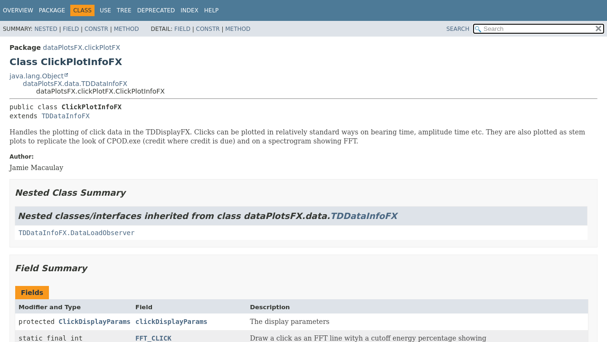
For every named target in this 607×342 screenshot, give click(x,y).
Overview (18, 10)
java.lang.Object (36, 76)
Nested (45, 29)
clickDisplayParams (171, 321)
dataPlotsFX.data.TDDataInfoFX (75, 83)
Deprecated (156, 10)
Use (105, 10)
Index (189, 10)
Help (211, 10)
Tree (124, 10)
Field (71, 29)
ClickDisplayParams (94, 321)
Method (126, 29)
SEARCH (458, 29)
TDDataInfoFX (65, 116)
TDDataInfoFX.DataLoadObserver (76, 233)
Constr (96, 29)
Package (52, 10)
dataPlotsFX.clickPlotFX (81, 47)
